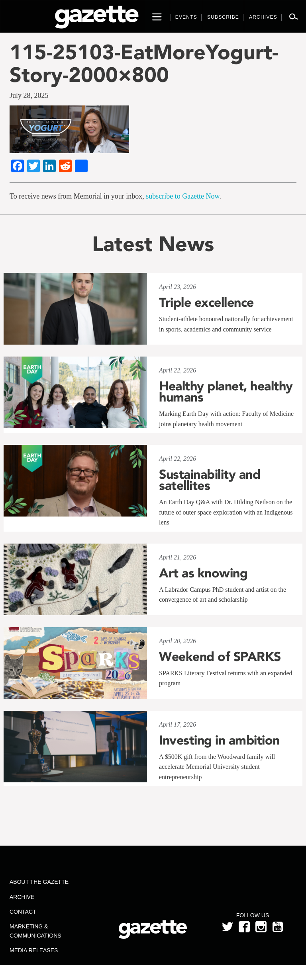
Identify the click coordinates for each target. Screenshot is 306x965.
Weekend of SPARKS (220, 656)
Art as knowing (203, 573)
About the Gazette (39, 882)
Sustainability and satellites (209, 480)
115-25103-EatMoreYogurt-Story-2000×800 (144, 63)
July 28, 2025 (29, 95)
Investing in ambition (219, 740)
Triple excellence (206, 302)
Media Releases (34, 950)
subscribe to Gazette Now (182, 196)
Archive (22, 897)
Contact (23, 911)
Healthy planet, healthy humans (226, 391)
